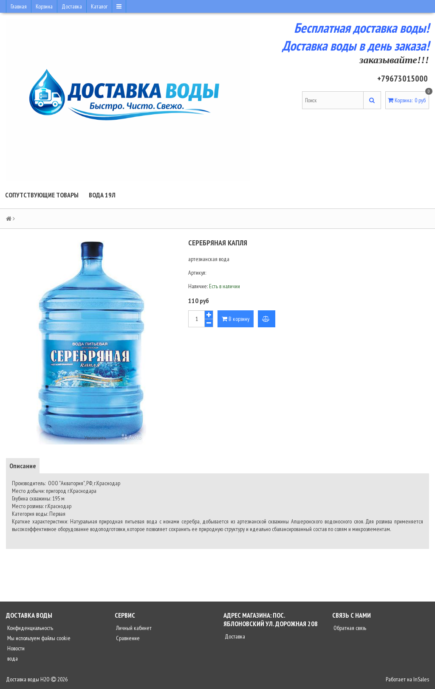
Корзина (44, 6)
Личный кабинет (133, 628)
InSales (421, 679)
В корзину (235, 319)
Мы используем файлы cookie (38, 638)
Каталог (99, 6)
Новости (15, 648)
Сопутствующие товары (42, 195)
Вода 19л (102, 195)
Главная (19, 6)
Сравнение (127, 638)
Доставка (72, 6)
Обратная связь (349, 628)
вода (12, 658)
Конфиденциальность (29, 628)
